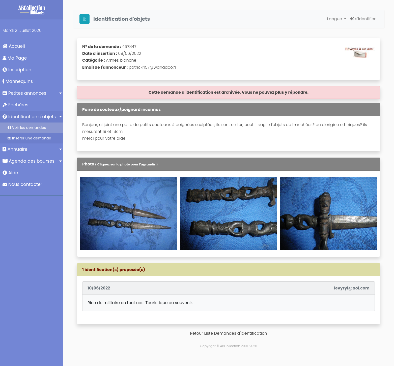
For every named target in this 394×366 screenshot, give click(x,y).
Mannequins (18, 81)
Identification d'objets (29, 117)
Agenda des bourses (28, 161)
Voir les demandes (27, 127)
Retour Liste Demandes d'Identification (228, 333)
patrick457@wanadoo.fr (153, 67)
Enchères (16, 105)
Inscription (17, 70)
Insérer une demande (29, 138)
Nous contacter (22, 184)
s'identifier (363, 19)
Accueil (14, 46)
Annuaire (15, 149)
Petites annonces (24, 93)
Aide (10, 173)
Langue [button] (335, 19)
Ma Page (15, 58)
